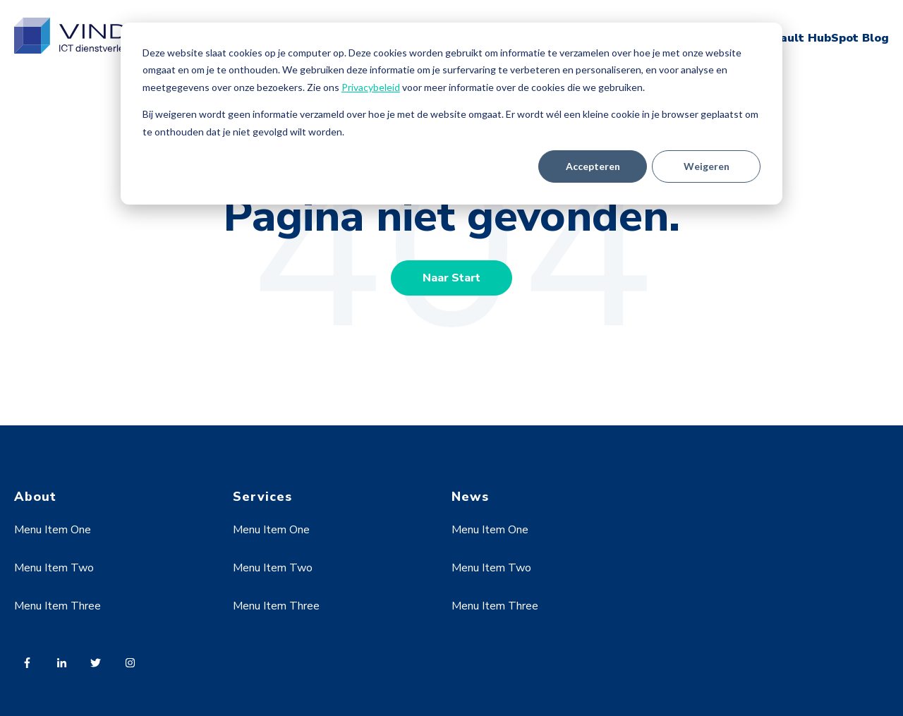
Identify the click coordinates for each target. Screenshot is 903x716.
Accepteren (593, 166)
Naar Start (451, 278)
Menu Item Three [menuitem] (57, 606)
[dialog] (451, 114)
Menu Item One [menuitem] (52, 530)
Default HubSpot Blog (823, 38)
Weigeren (706, 166)
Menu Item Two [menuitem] (54, 568)
